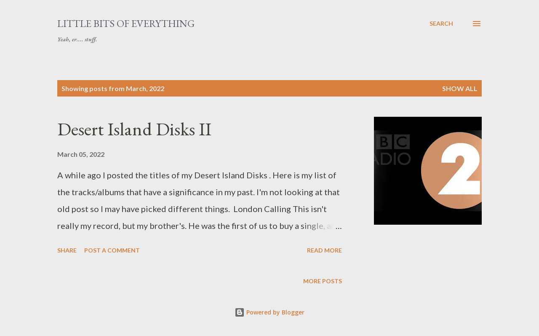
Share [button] (67, 250)
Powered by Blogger (269, 312)
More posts (322, 281)
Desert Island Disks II (134, 129)
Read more (324, 250)
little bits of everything (126, 23)
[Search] (441, 24)
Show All (460, 88)
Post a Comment (112, 250)
